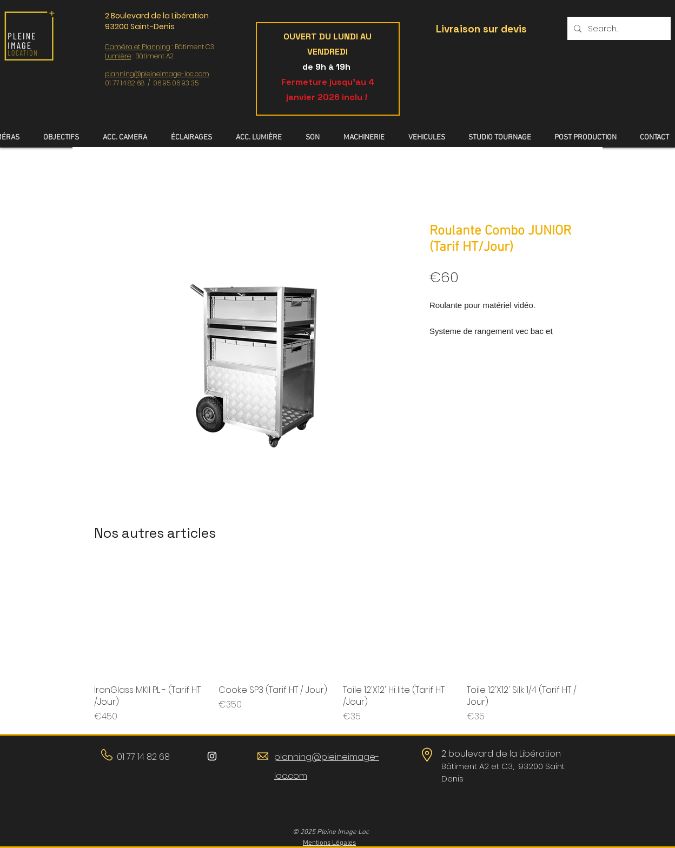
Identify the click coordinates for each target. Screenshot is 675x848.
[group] (337, 643)
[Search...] (618, 28)
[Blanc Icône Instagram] (212, 756)
